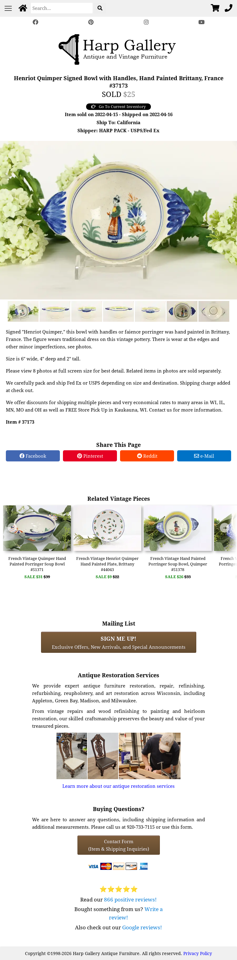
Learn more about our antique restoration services (118, 786)
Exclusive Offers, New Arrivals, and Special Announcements (118, 642)
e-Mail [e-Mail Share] (204, 456)
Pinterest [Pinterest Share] (90, 456)
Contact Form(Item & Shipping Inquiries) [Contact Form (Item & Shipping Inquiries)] (118, 845)
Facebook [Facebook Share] (32, 456)
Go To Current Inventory (118, 106)
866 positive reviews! (130, 899)
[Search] (62, 8)
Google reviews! (142, 927)
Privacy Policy (197, 953)
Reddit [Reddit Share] (147, 456)
